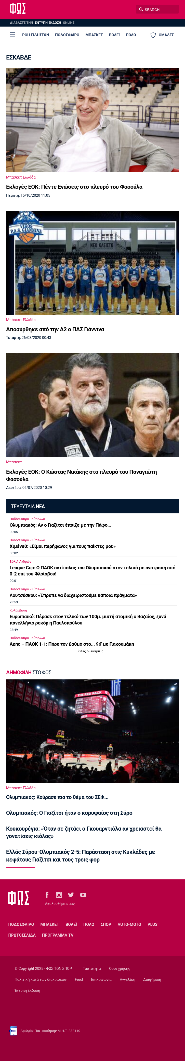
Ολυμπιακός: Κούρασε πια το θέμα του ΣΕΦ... (57, 797)
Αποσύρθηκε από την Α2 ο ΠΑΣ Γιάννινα (55, 329)
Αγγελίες (127, 979)
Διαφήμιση (152, 979)
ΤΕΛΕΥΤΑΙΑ (28, 507)
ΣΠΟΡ (106, 924)
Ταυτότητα (92, 968)
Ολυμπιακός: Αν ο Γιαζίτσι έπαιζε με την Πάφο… (60, 525)
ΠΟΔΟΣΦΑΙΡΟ (67, 35)
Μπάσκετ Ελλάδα (21, 177)
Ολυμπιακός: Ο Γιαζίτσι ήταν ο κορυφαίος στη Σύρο (69, 813)
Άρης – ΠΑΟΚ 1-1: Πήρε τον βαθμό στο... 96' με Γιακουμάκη (72, 644)
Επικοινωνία (101, 979)
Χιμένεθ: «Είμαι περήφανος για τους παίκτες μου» (63, 546)
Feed (79, 979)
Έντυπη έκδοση (27, 990)
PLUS (152, 924)
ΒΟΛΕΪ (114, 35)
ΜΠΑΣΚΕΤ (94, 35)
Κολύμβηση (18, 610)
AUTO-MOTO (129, 924)
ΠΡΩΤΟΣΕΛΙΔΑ (22, 935)
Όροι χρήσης (119, 968)
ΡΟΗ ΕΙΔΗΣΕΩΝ (35, 35)
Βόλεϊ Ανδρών (20, 561)
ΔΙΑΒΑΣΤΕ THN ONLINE (42, 23)
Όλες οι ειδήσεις (90, 651)
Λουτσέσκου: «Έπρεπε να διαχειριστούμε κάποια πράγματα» (73, 595)
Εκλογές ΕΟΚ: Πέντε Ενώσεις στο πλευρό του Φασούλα (74, 187)
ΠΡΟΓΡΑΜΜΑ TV (57, 935)
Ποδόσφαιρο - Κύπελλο (27, 519)
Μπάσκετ (14, 462)
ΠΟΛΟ (131, 35)
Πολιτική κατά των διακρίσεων (41, 979)
